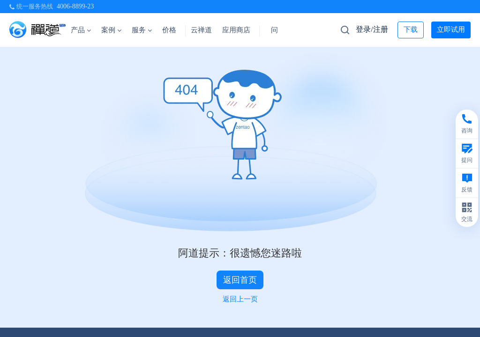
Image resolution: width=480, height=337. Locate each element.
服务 (142, 30)
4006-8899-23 (75, 6)
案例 (111, 30)
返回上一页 (240, 299)
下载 (411, 29)
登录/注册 (372, 29)
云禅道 (201, 30)
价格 (169, 30)
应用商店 (236, 30)
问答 (278, 30)
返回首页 (240, 280)
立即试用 (451, 29)
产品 (81, 30)
